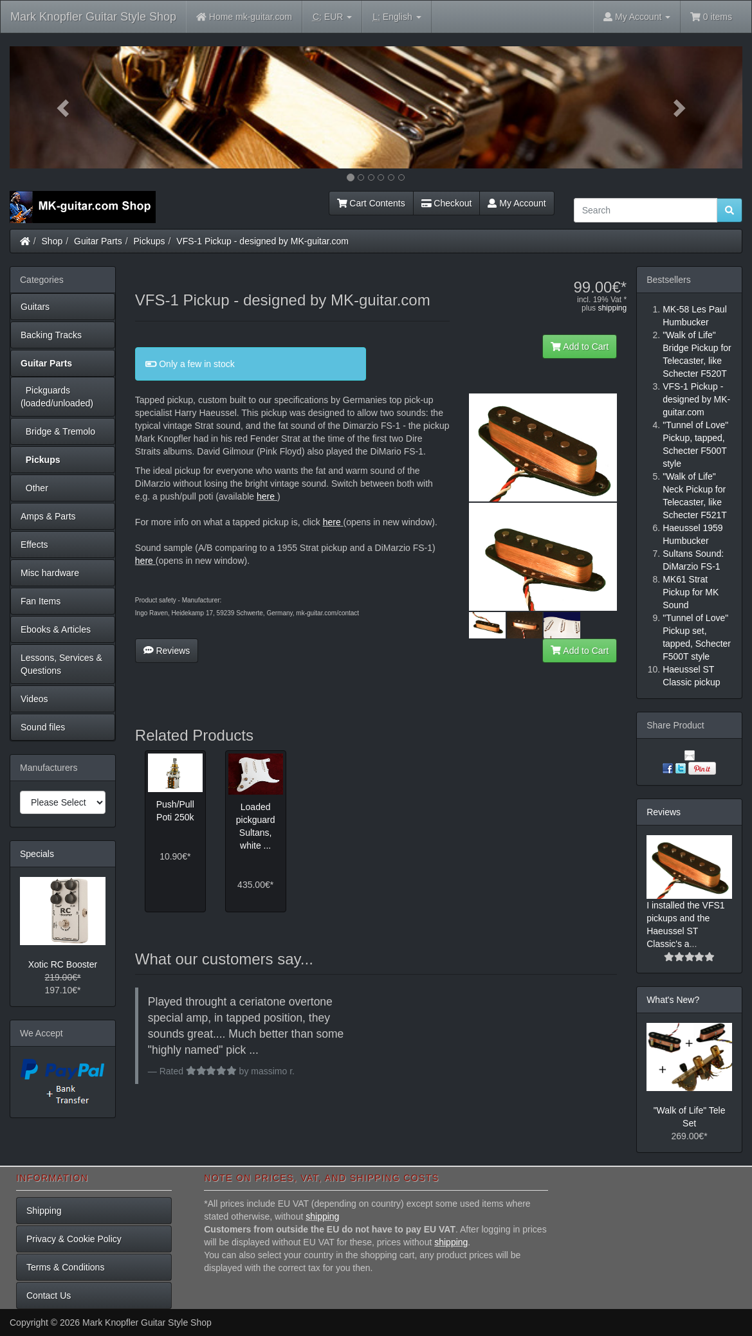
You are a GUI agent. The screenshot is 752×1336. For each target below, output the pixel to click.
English (396, 17)
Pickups (149, 241)
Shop (52, 241)
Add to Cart (580, 346)
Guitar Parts (98, 241)
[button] (65, 107)
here (266, 496)
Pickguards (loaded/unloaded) (57, 396)
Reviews (166, 650)
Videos (34, 699)
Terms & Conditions (65, 1267)
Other (34, 488)
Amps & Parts (48, 516)
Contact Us (48, 1295)
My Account (517, 203)
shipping (612, 307)
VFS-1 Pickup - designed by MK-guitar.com (262, 241)
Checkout (446, 203)
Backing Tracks (51, 335)
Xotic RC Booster (62, 964)
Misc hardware (50, 573)
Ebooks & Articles (56, 629)
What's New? (673, 1000)
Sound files (43, 727)
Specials (37, 854)
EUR (332, 17)
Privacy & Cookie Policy (74, 1239)
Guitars (35, 307)
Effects (34, 544)
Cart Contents (371, 203)
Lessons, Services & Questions (61, 664)
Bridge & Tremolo (58, 431)
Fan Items (40, 601)
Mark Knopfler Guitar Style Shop (93, 16)
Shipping (44, 1210)
